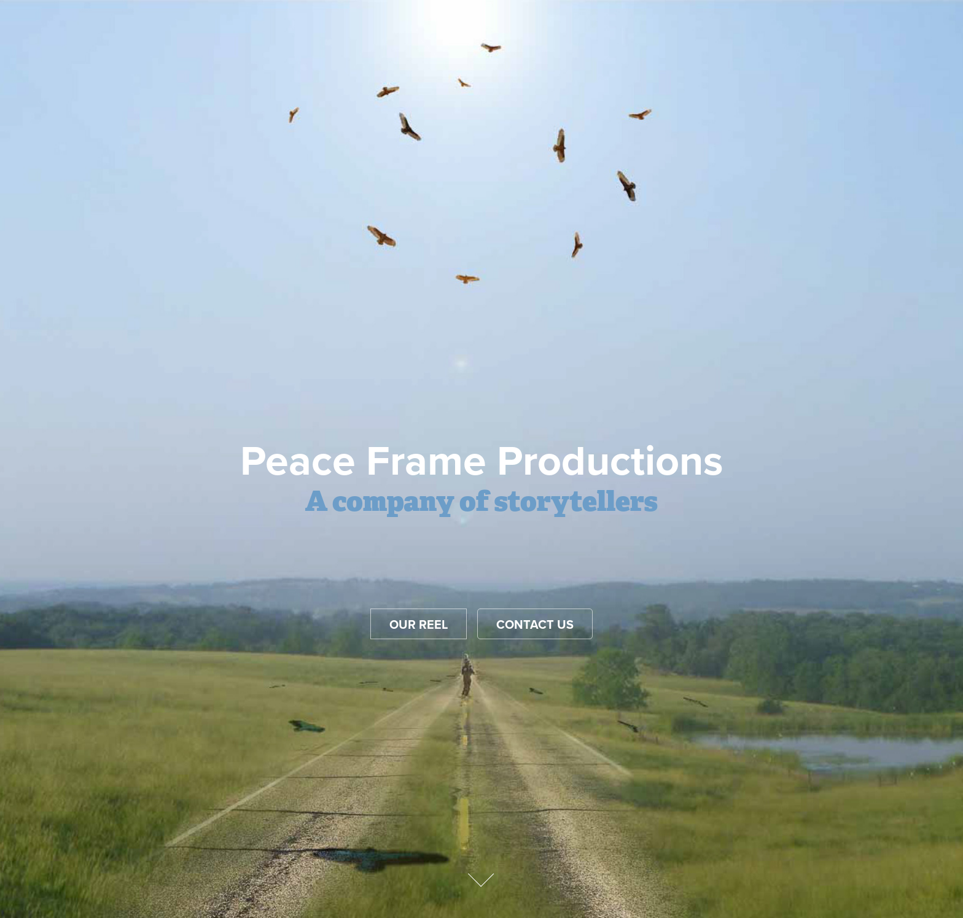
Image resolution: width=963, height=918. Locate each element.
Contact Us (535, 624)
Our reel (418, 624)
